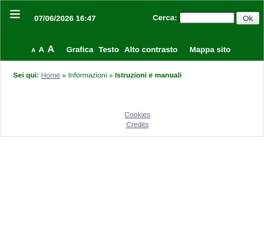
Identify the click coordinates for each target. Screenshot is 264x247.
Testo (109, 49)
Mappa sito (209, 49)
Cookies (137, 114)
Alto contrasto (151, 49)
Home (50, 75)
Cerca (164, 17)
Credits (137, 124)
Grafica (80, 49)
